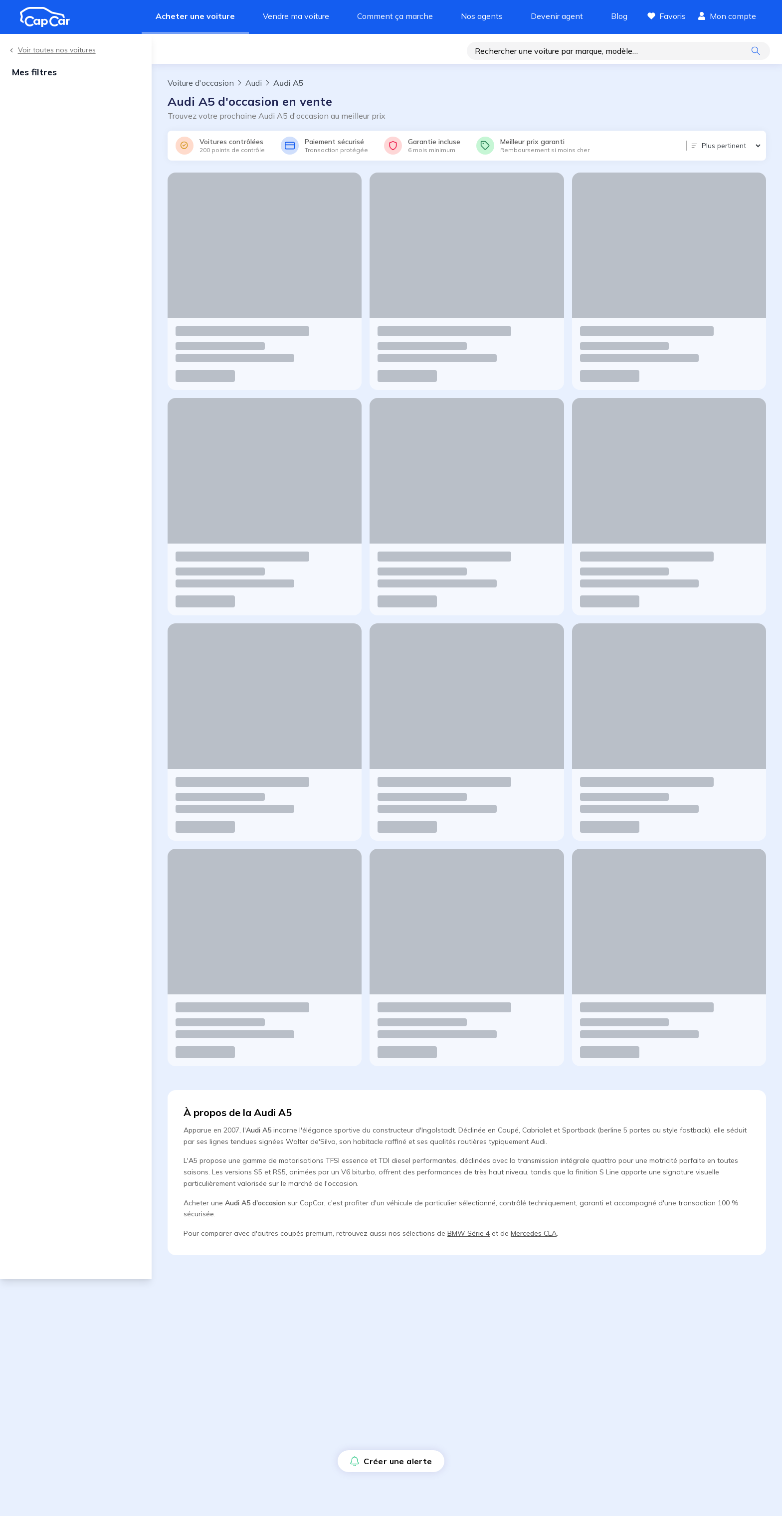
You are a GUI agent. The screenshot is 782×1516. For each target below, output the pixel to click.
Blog (619, 16)
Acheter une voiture (195, 16)
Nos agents (482, 16)
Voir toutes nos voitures (52, 50)
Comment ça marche (395, 16)
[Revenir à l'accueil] (49, 17)
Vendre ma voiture (296, 16)
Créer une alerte (206, 52)
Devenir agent (557, 16)
